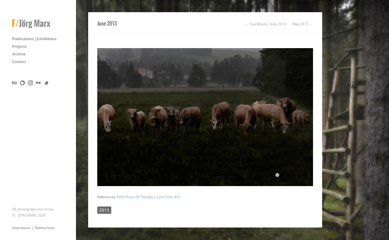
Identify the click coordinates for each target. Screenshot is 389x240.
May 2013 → (302, 24)
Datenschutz (44, 228)
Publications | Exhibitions (34, 39)
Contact (19, 62)
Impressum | (23, 228)
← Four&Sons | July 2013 (265, 24)
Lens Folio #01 (169, 197)
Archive (19, 54)
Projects (19, 46)
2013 (104, 210)
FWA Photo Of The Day (135, 197)
